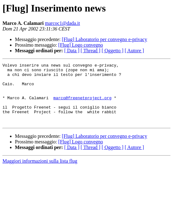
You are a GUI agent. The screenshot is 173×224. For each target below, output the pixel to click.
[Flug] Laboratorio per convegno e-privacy (104, 39)
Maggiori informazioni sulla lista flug (39, 173)
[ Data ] (72, 50)
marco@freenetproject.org (82, 105)
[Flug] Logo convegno (80, 45)
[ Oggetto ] (112, 50)
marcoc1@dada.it (62, 23)
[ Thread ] (91, 50)
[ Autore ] (134, 50)
